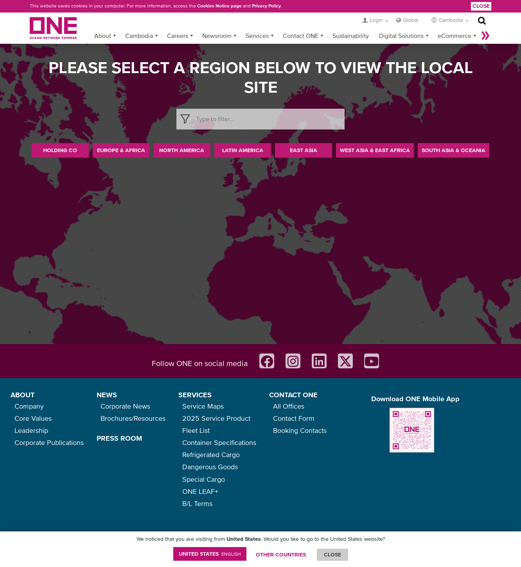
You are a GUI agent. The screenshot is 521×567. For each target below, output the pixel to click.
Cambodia (139, 35)
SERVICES (195, 395)
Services (257, 35)
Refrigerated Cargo (211, 454)
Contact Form (293, 418)
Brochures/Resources (133, 418)
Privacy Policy (266, 6)
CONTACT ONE (293, 395)
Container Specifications (219, 442)
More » (485, 35)
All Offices (288, 406)
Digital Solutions (401, 35)
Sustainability (350, 35)
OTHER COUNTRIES (281, 554)
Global (410, 20)
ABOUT (22, 395)
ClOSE (332, 554)
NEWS (107, 395)
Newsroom (217, 35)
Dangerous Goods (210, 467)
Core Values (33, 418)
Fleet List (196, 430)
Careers (177, 35)
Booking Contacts (300, 430)
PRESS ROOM (119, 438)
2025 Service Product (216, 418)
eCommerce (454, 35)
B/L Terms (197, 503)
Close (481, 6)
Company (29, 406)
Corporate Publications (49, 442)
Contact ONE (300, 35)
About (102, 35)
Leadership (31, 430)
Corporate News (125, 406)
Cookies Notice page (219, 6)
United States (210, 554)
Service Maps (203, 406)
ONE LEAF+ (200, 491)
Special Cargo (203, 479)
